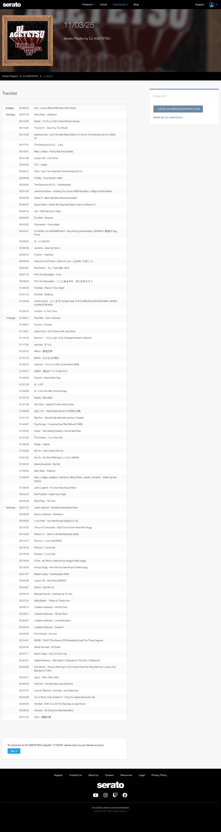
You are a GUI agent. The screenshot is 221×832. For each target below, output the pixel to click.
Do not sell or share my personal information (110, 822)
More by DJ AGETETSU (168, 118)
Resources (126, 789)
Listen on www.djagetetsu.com (180, 109)
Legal (142, 789)
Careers (109, 789)
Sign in (14, 765)
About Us (93, 789)
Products (87, 4)
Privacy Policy (159, 789)
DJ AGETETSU (30, 76)
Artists (103, 4)
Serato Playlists (10, 76)
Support (199, 4)
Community (119, 4)
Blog (136, 4)
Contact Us (75, 789)
